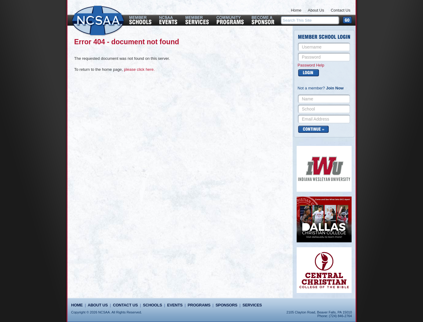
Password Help (311, 65)
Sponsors (226, 305)
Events (175, 305)
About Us (316, 10)
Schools (152, 305)
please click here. (139, 69)
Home (296, 10)
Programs (199, 305)
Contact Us (340, 10)
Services (252, 305)
